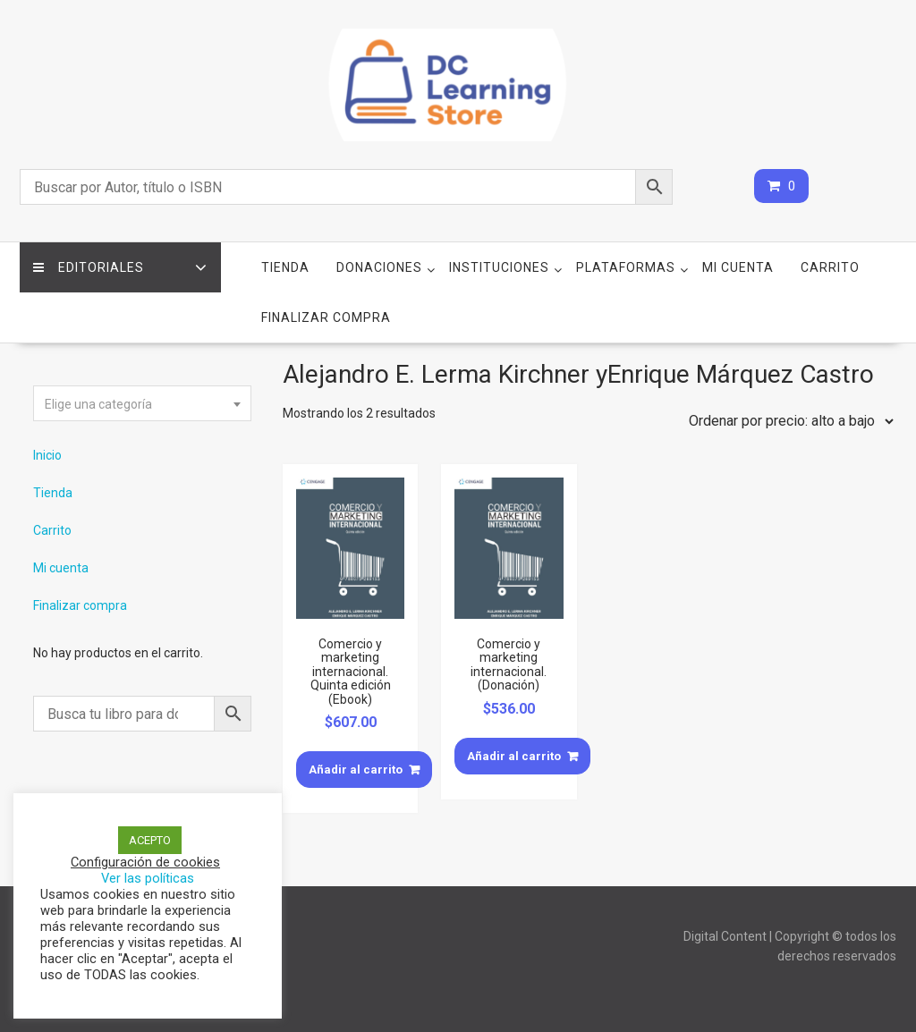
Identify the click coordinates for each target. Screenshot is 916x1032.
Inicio (47, 455)
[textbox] (142, 404)
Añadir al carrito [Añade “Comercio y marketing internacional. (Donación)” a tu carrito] (514, 756)
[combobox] (142, 403)
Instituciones (499, 267)
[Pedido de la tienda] (787, 421)
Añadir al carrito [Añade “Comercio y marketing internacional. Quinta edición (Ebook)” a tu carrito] (356, 769)
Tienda (285, 267)
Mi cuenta (738, 267)
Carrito (830, 267)
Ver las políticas (147, 878)
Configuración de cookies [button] (145, 862)
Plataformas (625, 267)
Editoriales (88, 267)
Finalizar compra (326, 317)
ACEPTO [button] (150, 840)
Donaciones (379, 267)
